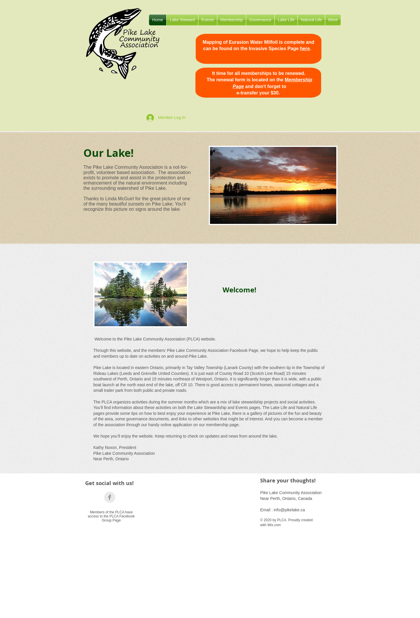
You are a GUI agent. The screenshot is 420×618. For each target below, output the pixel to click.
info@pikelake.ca (289, 510)
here (305, 48)
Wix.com (274, 525)
